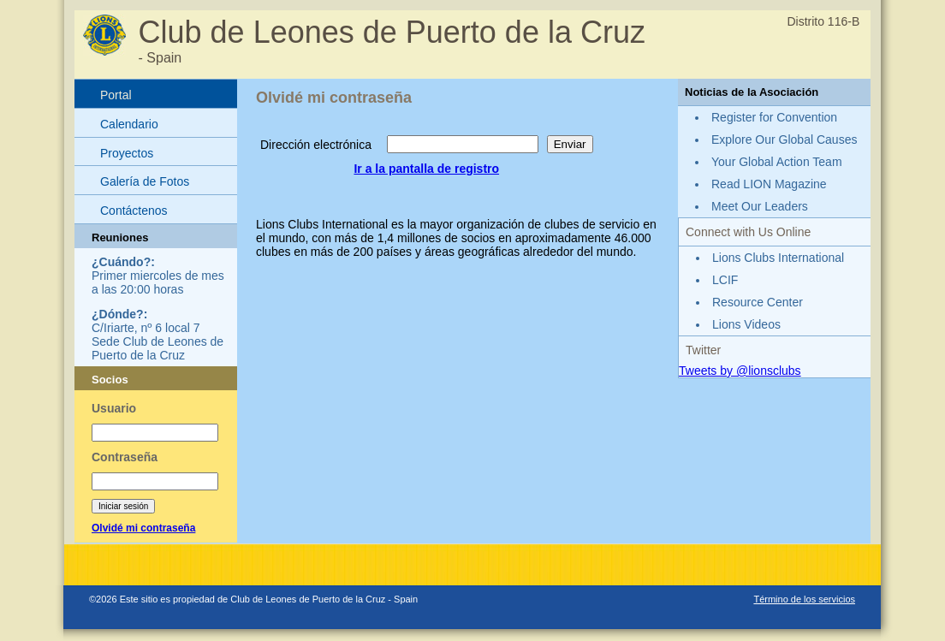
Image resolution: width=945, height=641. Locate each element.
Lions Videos (746, 324)
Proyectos (126, 153)
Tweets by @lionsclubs (740, 370)
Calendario (129, 124)
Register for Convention (774, 117)
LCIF (725, 280)
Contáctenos (134, 210)
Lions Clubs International (778, 257)
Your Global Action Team (776, 162)
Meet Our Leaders (759, 206)
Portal (116, 95)
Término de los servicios (804, 599)
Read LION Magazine (769, 184)
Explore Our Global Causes (784, 139)
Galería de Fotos (144, 181)
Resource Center (757, 302)
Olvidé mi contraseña (143, 528)
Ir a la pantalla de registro (426, 168)
